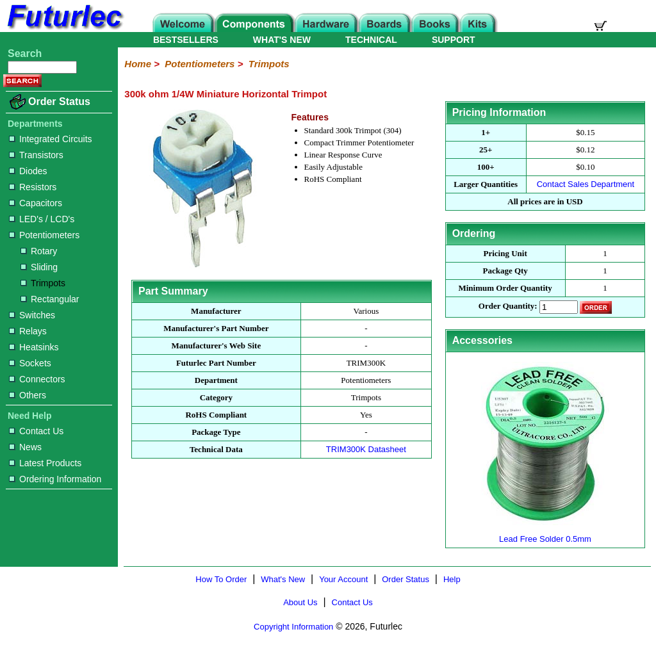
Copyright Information (293, 626)
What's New (283, 579)
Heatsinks (33, 347)
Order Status (59, 101)
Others (27, 395)
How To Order (221, 579)
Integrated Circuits (50, 139)
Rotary (38, 251)
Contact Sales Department (585, 184)
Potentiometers (44, 235)
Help (452, 579)
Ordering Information (55, 479)
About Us (300, 602)
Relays (28, 331)
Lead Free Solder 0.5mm (545, 534)
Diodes (28, 171)
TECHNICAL (371, 40)
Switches (32, 315)
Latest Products (45, 463)
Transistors (36, 155)
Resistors (32, 187)
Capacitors (35, 203)
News (25, 447)
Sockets (30, 363)
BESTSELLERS (185, 40)
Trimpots (42, 283)
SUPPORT (453, 40)
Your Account (343, 579)
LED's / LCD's (41, 219)
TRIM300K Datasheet (366, 449)
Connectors (37, 379)
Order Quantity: (508, 306)
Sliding (39, 267)
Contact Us (36, 431)
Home (137, 63)
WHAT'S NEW (282, 40)
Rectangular (49, 299)
